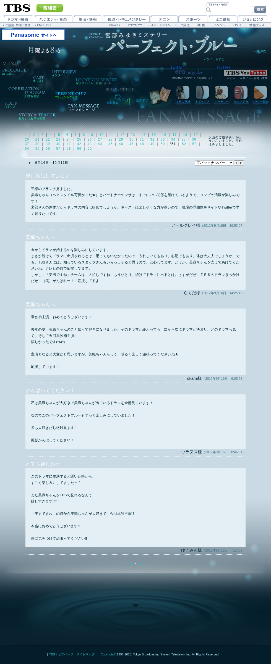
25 (79, 139)
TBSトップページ (61, 654)
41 (69, 144)
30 (131, 139)
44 (100, 144)
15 (154, 135)
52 (184, 144)
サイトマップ (85, 654)
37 (27, 144)
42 (79, 144)
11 (112, 135)
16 (164, 135)
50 (163, 144)
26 (90, 139)
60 (90, 149)
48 (142, 144)
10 (102, 135)
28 (110, 139)
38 (37, 144)
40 (58, 144)
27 (100, 139)
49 (152, 144)
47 (131, 144)
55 (37, 149)
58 (69, 149)
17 (175, 135)
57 (58, 149)
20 (27, 139)
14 (143, 135)
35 (183, 139)
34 (173, 139)
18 (185, 135)
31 (142, 139)
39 (48, 144)
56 (48, 149)
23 (58, 139)
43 (90, 144)
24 (69, 139)
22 (48, 139)
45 (110, 144)
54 (27, 149)
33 (163, 139)
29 (121, 139)
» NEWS (260, 51)
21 (37, 139)
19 (196, 135)
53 (194, 144)
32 (152, 139)
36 (194, 139)
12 (122, 135)
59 (79, 149)
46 (121, 144)
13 (133, 135)
